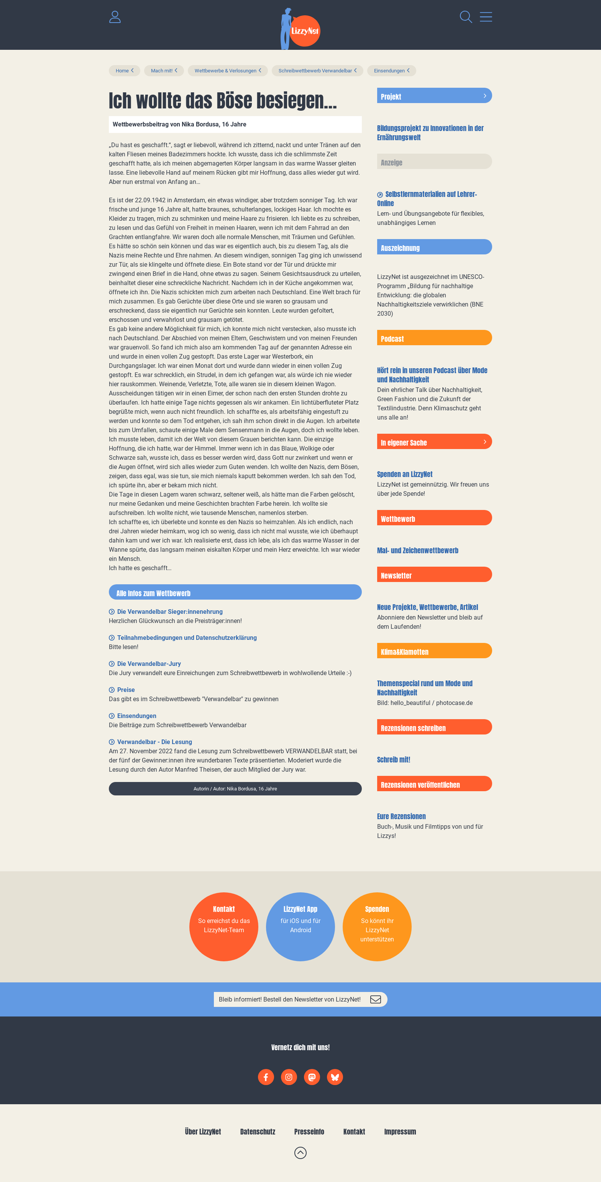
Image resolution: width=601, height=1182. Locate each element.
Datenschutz (257, 1131)
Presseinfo (309, 1131)
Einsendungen (389, 71)
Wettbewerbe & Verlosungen (225, 71)
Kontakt (354, 1131)
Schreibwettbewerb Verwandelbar (315, 71)
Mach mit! (161, 71)
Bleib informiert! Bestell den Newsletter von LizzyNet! (290, 999)
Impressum (400, 1131)
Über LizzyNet (203, 1131)
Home (122, 71)
